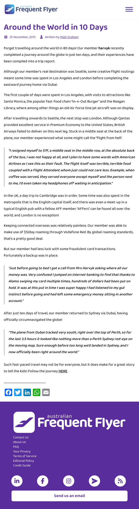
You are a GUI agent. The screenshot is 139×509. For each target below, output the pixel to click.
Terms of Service (25, 456)
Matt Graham (69, 37)
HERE (63, 371)
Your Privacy (21, 451)
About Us (19, 442)
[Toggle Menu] (129, 9)
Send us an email (69, 496)
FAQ (16, 446)
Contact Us (21, 437)
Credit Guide (22, 465)
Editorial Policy (23, 460)
